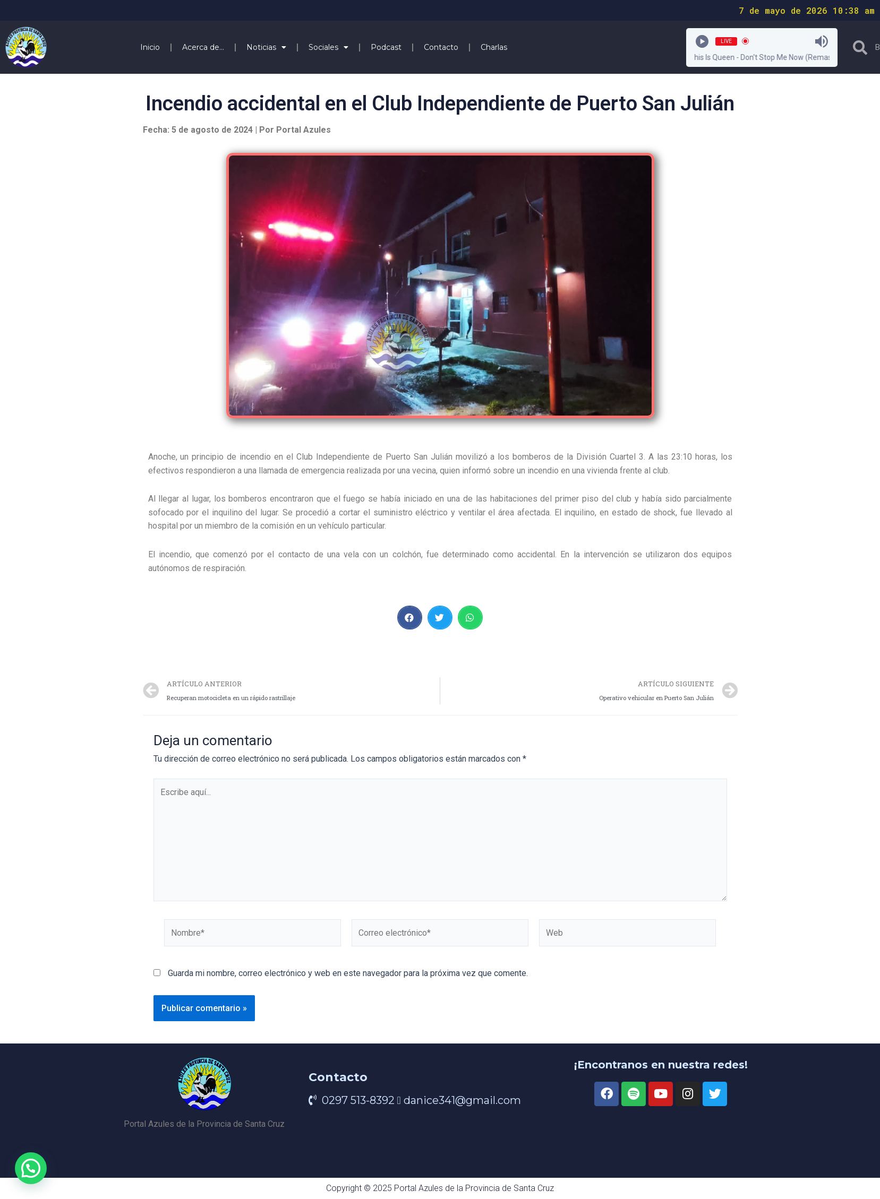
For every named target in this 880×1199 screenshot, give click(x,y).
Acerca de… (203, 47)
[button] (409, 617)
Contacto (441, 47)
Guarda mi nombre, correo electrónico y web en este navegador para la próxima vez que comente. (348, 973)
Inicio (150, 47)
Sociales (328, 47)
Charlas (494, 47)
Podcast (386, 47)
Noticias (266, 47)
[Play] (702, 41)
